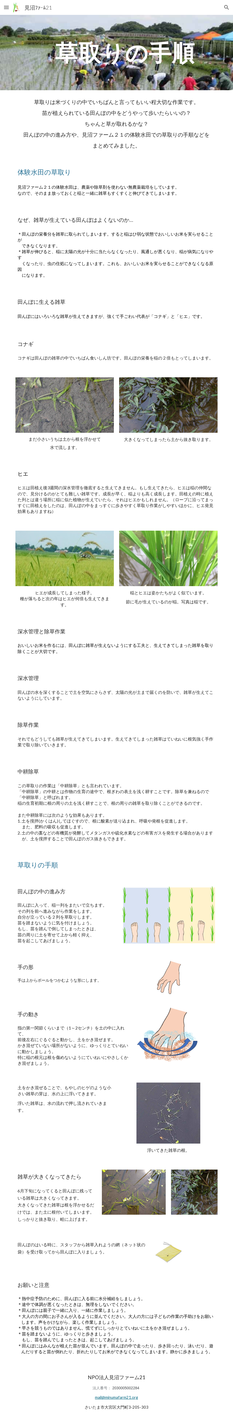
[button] (6, 7)
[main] (125, 52)
